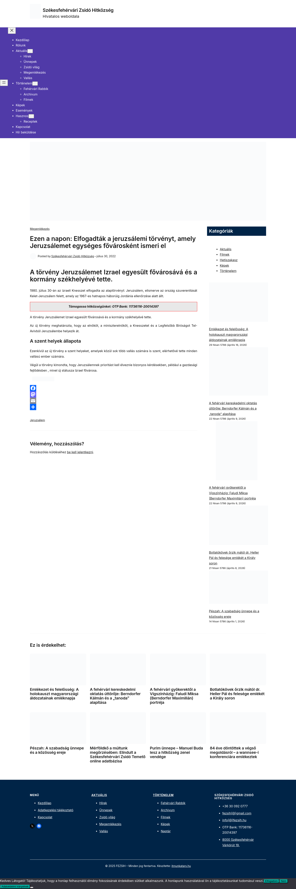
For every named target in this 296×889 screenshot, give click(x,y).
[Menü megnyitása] (4, 83)
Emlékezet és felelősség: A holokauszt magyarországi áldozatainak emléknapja (228, 334)
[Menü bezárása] (12, 30)
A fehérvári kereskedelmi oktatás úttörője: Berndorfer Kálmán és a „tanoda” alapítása (233, 408)
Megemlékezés (40, 228)
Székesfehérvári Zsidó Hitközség (78, 10)
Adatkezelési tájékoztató (55, 810)
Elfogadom (271, 881)
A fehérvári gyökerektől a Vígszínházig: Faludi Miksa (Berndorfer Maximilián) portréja (232, 493)
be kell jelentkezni (80, 452)
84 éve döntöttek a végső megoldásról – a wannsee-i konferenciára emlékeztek (234, 752)
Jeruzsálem (37, 420)
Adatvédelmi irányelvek (15, 886)
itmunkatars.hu (181, 866)
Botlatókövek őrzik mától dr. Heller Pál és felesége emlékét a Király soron (234, 558)
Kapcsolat (45, 817)
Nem (283, 881)
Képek (224, 265)
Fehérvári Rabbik (173, 803)
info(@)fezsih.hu (234, 820)
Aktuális (225, 249)
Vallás (103, 831)
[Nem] (31, 887)
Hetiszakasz (229, 260)
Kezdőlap (44, 803)
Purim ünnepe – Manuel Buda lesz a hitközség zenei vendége (176, 752)
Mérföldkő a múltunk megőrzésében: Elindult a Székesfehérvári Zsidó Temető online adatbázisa (117, 754)
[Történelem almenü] (35, 83)
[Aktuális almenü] (30, 51)
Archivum (168, 810)
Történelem (228, 271)
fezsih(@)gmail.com (237, 813)
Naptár (166, 831)
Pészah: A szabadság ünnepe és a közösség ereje (57, 750)
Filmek (224, 254)
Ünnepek (106, 810)
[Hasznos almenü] (31, 116)
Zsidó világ (107, 817)
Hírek (103, 803)
